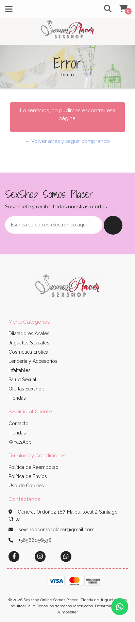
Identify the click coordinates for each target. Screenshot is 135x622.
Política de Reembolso (33, 467)
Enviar (113, 225)
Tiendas (17, 398)
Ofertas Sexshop (27, 388)
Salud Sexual (22, 379)
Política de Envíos (28, 476)
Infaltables (20, 370)
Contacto (19, 423)
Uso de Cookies (26, 485)
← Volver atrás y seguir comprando (67, 141)
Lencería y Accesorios (33, 361)
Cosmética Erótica (28, 352)
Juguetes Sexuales (29, 342)
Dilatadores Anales (29, 333)
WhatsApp (20, 442)
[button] (105, 9)
